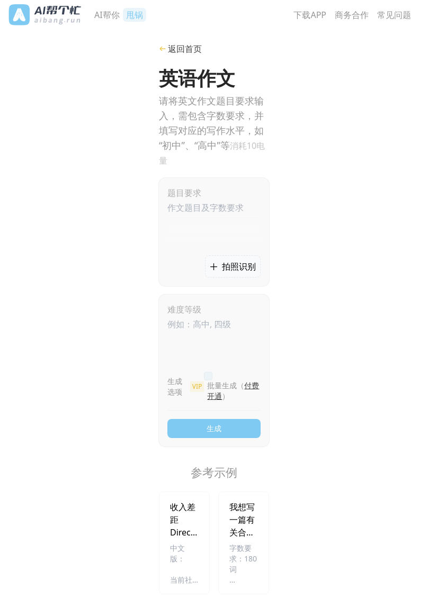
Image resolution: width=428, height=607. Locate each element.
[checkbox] (208, 376)
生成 (214, 428)
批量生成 (233, 390)
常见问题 (394, 15)
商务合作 (352, 15)
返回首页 (180, 49)
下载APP (309, 15)
